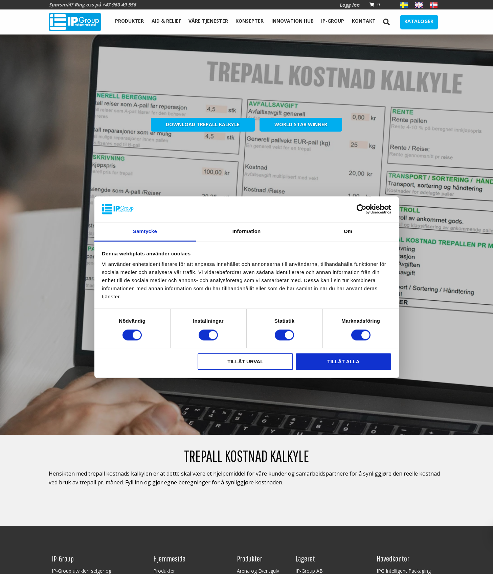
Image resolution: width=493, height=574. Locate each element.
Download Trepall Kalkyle (203, 124)
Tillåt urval (245, 362)
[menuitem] (129, 22)
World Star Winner (300, 124)
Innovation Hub (292, 21)
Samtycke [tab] (145, 231)
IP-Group (332, 21)
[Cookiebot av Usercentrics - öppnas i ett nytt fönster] (361, 209)
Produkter (129, 21)
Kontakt (364, 21)
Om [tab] (348, 231)
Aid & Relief (166, 21)
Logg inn (349, 5)
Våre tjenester (208, 21)
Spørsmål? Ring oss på (92, 4)
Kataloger (418, 21)
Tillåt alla (343, 362)
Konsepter (250, 21)
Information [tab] (246, 231)
